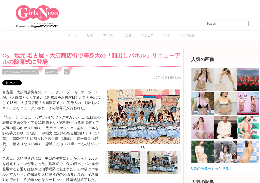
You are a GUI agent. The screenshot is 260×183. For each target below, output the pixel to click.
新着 (90, 35)
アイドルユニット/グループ (21, 71)
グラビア (147, 35)
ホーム (72, 35)
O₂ (66, 71)
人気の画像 (187, 35)
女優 (128, 35)
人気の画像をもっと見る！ (211, 168)
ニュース (51, 71)
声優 (167, 35)
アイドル (109, 35)
